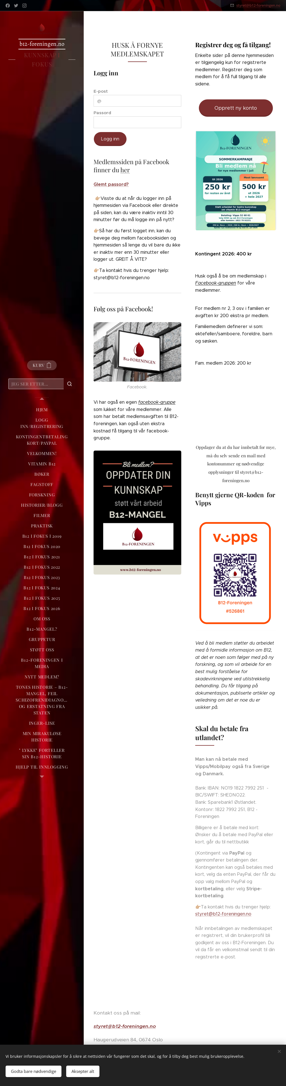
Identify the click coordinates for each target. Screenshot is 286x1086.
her (125, 170)
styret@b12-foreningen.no (258, 5)
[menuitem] (42, 409)
